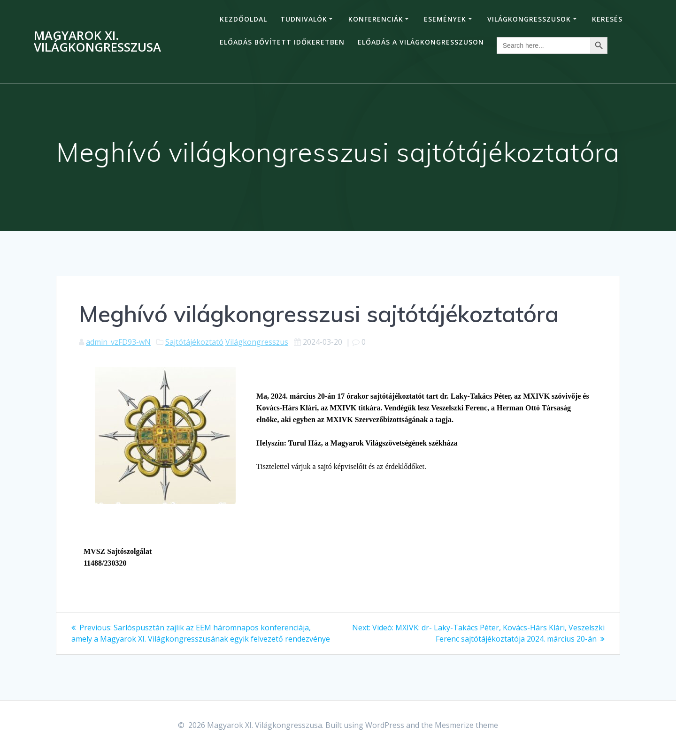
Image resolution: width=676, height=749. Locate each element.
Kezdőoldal (243, 19)
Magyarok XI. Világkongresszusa (97, 41)
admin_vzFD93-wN (118, 342)
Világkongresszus (256, 342)
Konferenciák (375, 19)
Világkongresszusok (529, 19)
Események (445, 19)
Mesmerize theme (466, 725)
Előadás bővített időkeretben (282, 42)
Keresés (607, 19)
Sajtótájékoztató (194, 342)
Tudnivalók (303, 19)
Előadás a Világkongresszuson (421, 42)
